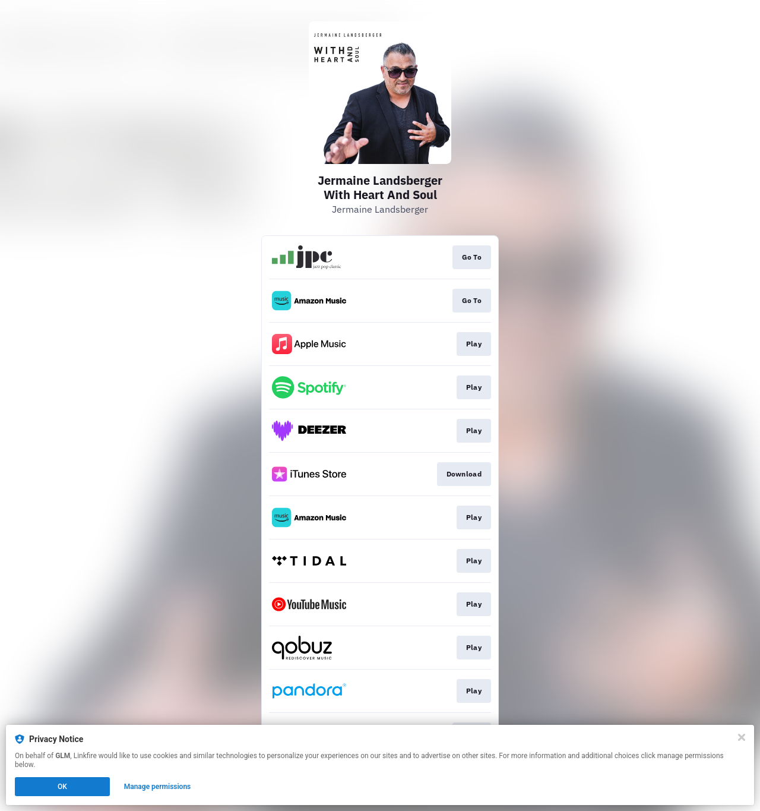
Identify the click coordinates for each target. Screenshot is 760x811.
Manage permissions (157, 786)
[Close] (741, 737)
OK (62, 786)
